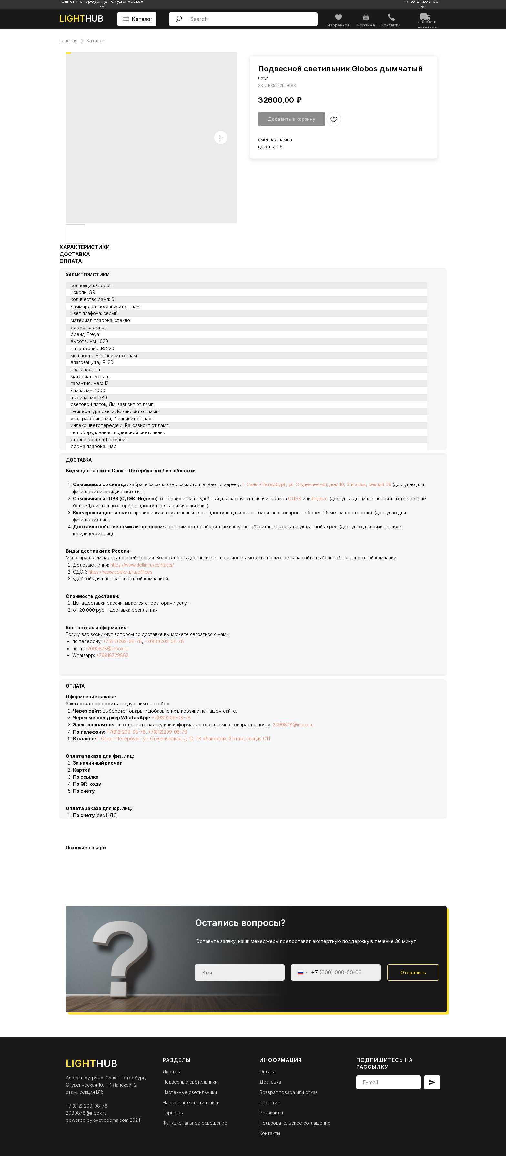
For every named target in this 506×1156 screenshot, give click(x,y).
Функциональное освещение (195, 1123)
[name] (240, 972)
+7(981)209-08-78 (164, 641)
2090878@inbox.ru (107, 648)
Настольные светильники (191, 1102)
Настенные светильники (190, 1092)
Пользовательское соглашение (294, 1123)
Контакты (269, 1133)
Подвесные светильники (190, 1082)
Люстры (172, 1071)
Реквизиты (271, 1112)
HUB (81, 19)
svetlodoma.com (111, 1120)
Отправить (413, 972)
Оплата (267, 1071)
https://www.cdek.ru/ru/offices (120, 572)
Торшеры (173, 1112)
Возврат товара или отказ (288, 1092)
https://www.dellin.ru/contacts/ (142, 565)
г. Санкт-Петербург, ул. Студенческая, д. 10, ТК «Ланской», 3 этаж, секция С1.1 (183, 738)
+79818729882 (112, 655)
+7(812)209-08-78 (122, 641)
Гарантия (269, 1102)
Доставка (270, 1082)
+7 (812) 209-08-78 (86, 1106)
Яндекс (320, 498)
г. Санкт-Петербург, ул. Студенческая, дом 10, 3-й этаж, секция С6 (316, 484)
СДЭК (294, 498)
